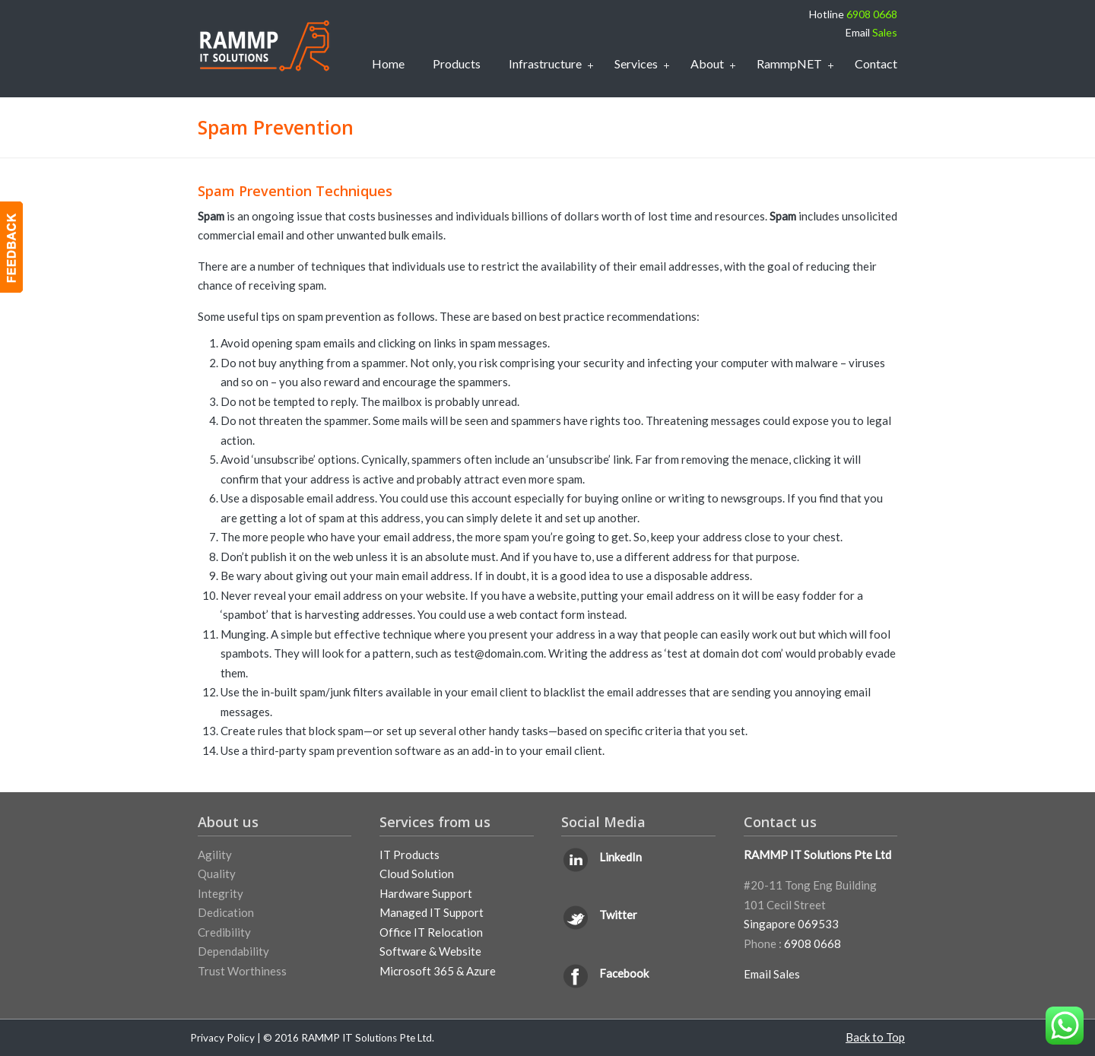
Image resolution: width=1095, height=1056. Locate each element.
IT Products (409, 854)
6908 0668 (871, 14)
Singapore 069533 (791, 924)
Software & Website (430, 951)
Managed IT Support (431, 912)
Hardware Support (425, 893)
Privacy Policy (222, 1038)
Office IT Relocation (431, 932)
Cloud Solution (416, 873)
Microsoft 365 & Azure (437, 971)
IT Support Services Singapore (264, 46)
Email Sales (772, 974)
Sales (884, 32)
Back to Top (875, 1037)
